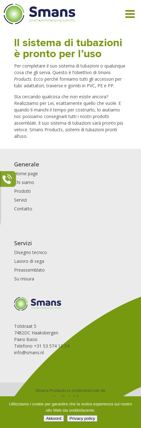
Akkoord (53, 418)
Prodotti (22, 191)
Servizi (20, 200)
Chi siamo (24, 182)
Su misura (24, 279)
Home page (26, 173)
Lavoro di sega (29, 261)
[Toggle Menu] (130, 14)
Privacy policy (82, 418)
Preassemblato (29, 270)
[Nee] (133, 412)
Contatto (23, 209)
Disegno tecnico (30, 252)
